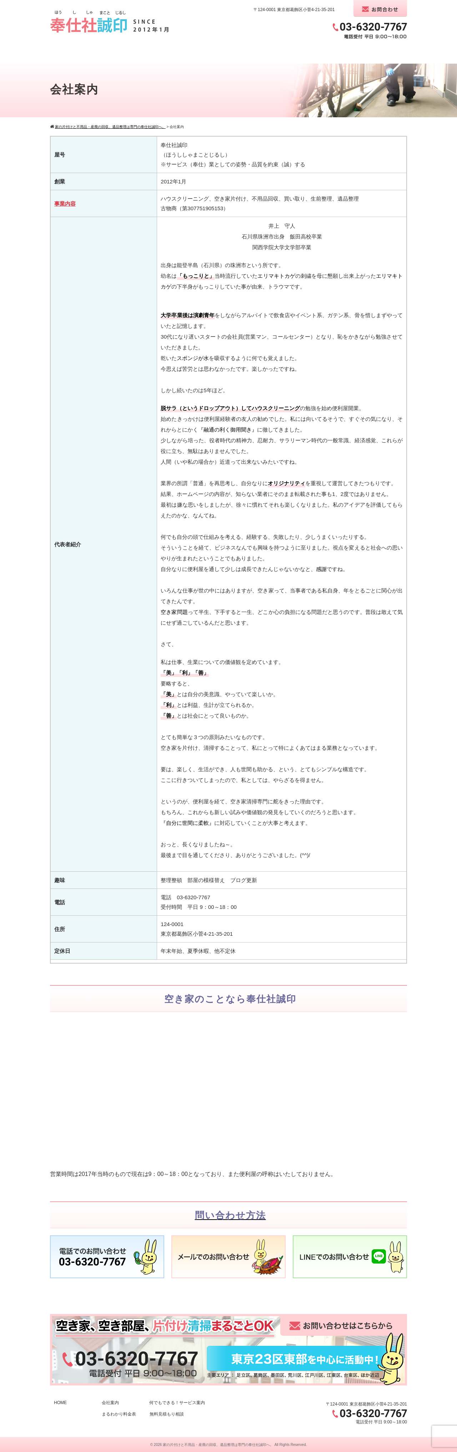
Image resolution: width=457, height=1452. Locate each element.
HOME (60, 1402)
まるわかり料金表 (119, 1414)
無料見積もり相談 (167, 1414)
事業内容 (65, 204)
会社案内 (110, 1402)
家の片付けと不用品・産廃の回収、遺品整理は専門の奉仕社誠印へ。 (218, 1445)
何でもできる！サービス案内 (177, 1402)
